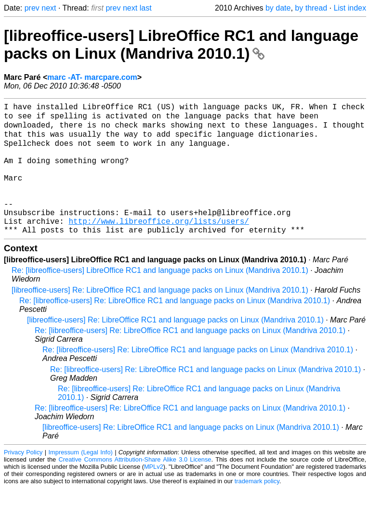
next (48, 8)
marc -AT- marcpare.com (92, 77)
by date (278, 8)
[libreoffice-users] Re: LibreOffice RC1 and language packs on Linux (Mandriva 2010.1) (160, 316)
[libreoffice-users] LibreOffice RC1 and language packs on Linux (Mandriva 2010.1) (181, 44)
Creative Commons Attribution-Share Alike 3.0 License (135, 485)
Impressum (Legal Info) (81, 478)
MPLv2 (153, 493)
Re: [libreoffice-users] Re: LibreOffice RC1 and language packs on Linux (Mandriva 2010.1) (174, 327)
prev (32, 8)
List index (349, 8)
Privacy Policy (23, 478)
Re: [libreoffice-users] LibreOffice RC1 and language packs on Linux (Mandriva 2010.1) (160, 297)
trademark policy (257, 507)
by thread (311, 8)
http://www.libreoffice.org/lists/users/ (158, 245)
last (146, 8)
